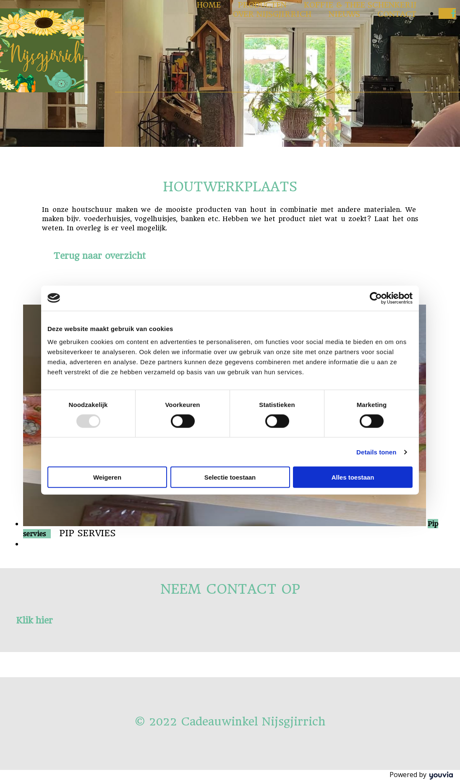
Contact (396, 14)
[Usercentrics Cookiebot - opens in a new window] (376, 298)
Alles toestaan (353, 477)
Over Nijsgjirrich (272, 14)
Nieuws (344, 14)
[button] (99, 256)
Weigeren (107, 477)
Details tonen (376, 451)
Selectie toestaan (230, 477)
